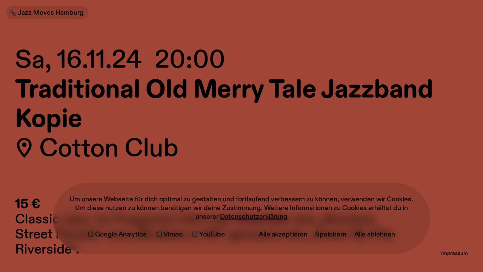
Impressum (454, 253)
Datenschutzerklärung (254, 216)
